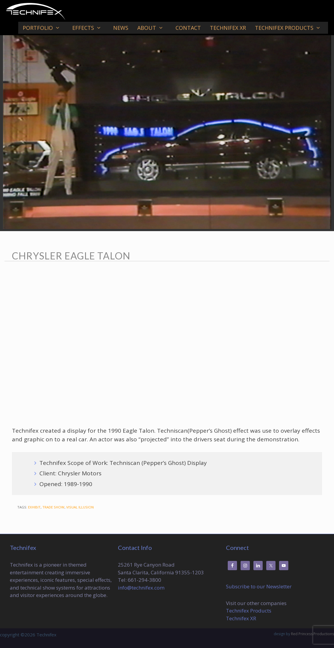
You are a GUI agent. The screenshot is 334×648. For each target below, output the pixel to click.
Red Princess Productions (312, 633)
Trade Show (53, 507)
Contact (188, 27)
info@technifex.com (141, 587)
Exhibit (34, 507)
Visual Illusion (80, 507)
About (154, 28)
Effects (90, 28)
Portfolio (45, 28)
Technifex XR (228, 27)
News (120, 27)
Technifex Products (291, 28)
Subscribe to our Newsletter (259, 586)
